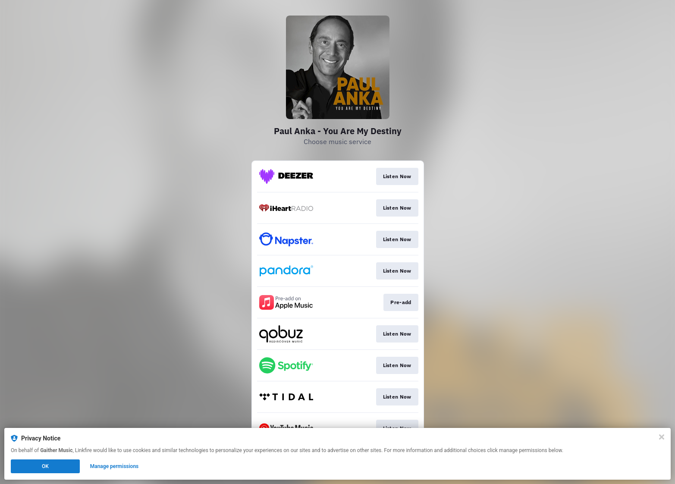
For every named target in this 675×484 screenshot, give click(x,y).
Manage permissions (114, 466)
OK (45, 466)
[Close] (662, 437)
